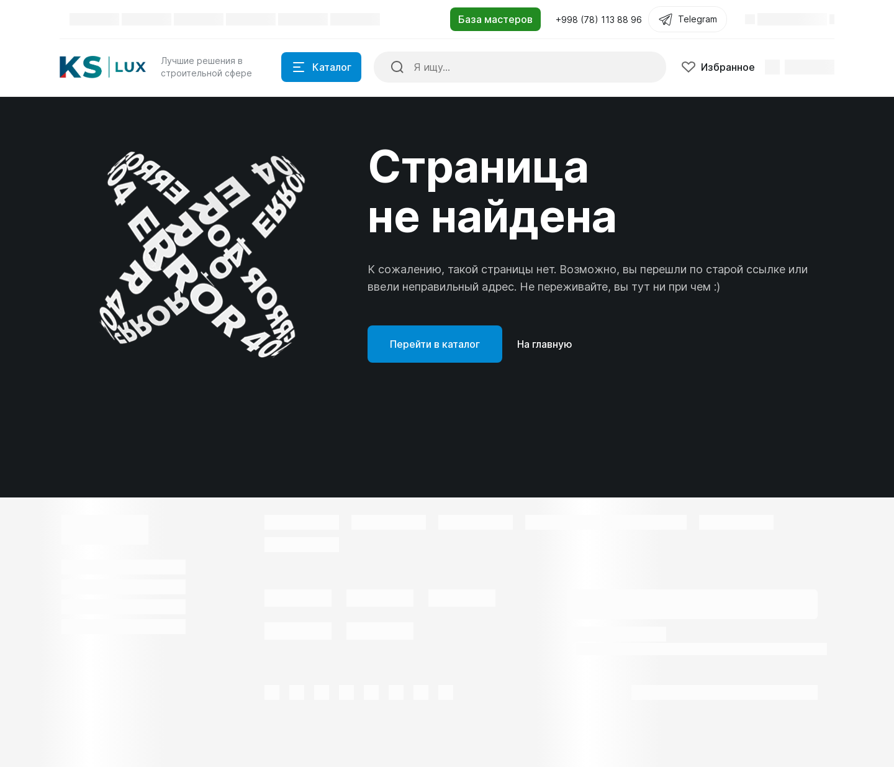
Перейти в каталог (435, 344)
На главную (544, 344)
